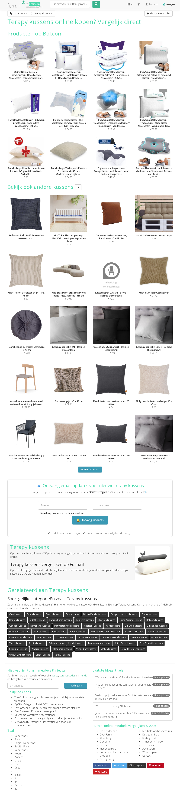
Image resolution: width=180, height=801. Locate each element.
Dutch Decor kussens (124, 643)
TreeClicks (20, 697)
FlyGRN (18, 704)
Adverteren (148, 748)
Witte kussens (41, 631)
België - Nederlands (25, 743)
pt (15, 771)
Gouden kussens (17, 625)
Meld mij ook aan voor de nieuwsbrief (61, 513)
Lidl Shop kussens (133, 625)
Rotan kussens (34, 614)
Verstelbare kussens (86, 648)
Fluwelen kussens (106, 619)
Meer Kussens (90, 469)
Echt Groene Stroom (26, 707)
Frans (17, 739)
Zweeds (18, 757)
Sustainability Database (27, 722)
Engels (18, 774)
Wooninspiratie (150, 752)
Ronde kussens (75, 643)
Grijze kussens (43, 654)
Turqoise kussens (64, 637)
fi (15, 778)
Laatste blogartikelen (109, 670)
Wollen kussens (108, 648)
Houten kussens (17, 619)
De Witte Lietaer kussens (133, 648)
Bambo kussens (78, 631)
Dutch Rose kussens (157, 625)
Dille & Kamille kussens (94, 614)
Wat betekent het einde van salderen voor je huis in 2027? (132, 686)
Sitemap (104, 745)
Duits (17, 767)
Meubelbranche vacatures (157, 731)
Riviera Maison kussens (20, 637)
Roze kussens (59, 631)
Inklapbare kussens (62, 648)
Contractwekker (23, 718)
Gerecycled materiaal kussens (105, 631)
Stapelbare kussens (157, 631)
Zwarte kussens (53, 614)
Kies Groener (21, 711)
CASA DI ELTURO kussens (113, 637)
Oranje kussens (149, 614)
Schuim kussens (36, 643)
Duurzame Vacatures (26, 715)
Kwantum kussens (18, 648)
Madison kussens (92, 625)
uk (15, 781)
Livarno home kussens (60, 619)
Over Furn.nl (106, 734)
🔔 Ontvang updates (90, 520)
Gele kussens (72, 614)
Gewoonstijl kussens (19, 631)
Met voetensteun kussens (66, 625)
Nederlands (21, 736)
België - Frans (22, 746)
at (15, 788)
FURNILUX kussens (134, 631)
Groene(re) (34, 3)
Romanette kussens (40, 625)
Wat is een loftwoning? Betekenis (132, 706)
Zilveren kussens (39, 648)
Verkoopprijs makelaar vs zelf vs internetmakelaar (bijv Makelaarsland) (132, 697)
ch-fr (17, 764)
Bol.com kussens (154, 619)
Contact (146, 755)
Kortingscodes (150, 738)
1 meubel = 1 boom (153, 741)
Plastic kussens (112, 625)
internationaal (48, 715)
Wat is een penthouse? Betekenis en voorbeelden (132, 677)
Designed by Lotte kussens (124, 614)
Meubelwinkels (108, 748)
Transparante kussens (99, 643)
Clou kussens (15, 614)
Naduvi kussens (62, 654)
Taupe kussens (16, 643)
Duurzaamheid (150, 734)
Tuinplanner (149, 745)
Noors (17, 753)
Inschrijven (76, 685)
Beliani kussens (56, 643)
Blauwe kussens (159, 637)
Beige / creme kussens (131, 619)
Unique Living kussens (20, 654)
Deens (18, 785)
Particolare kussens (87, 637)
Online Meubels (108, 731)
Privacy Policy (107, 759)
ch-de (17, 760)
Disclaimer (105, 741)
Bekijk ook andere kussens (44, 186)
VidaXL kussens (37, 619)
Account (152, 4)
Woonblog (105, 738)
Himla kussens (44, 637)
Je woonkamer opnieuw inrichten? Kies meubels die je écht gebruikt (132, 715)
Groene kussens (139, 637)
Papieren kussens (85, 619)
